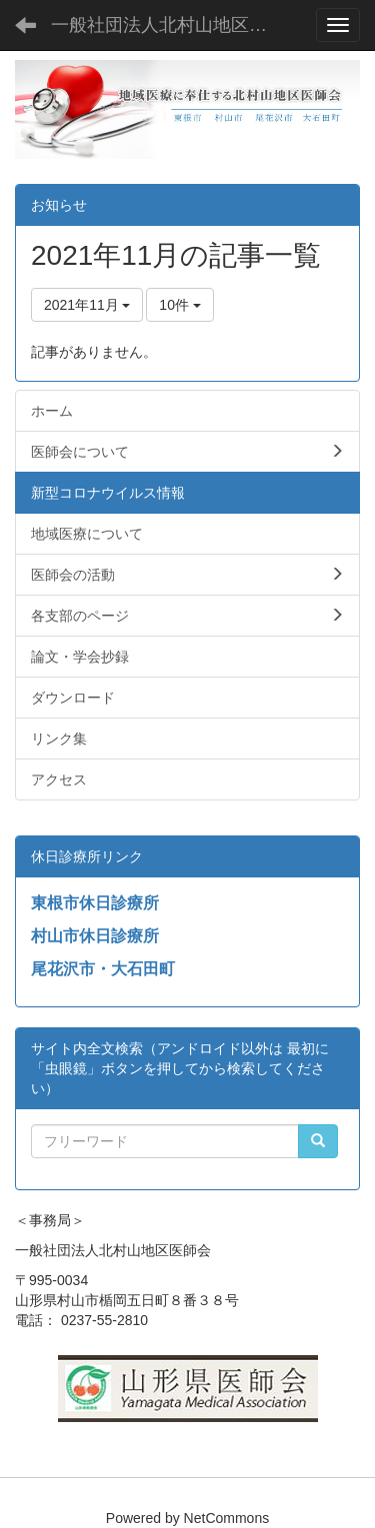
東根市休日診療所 (95, 902)
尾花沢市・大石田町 (103, 968)
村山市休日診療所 (95, 935)
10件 (179, 305)
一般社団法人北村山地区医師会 (175, 25)
